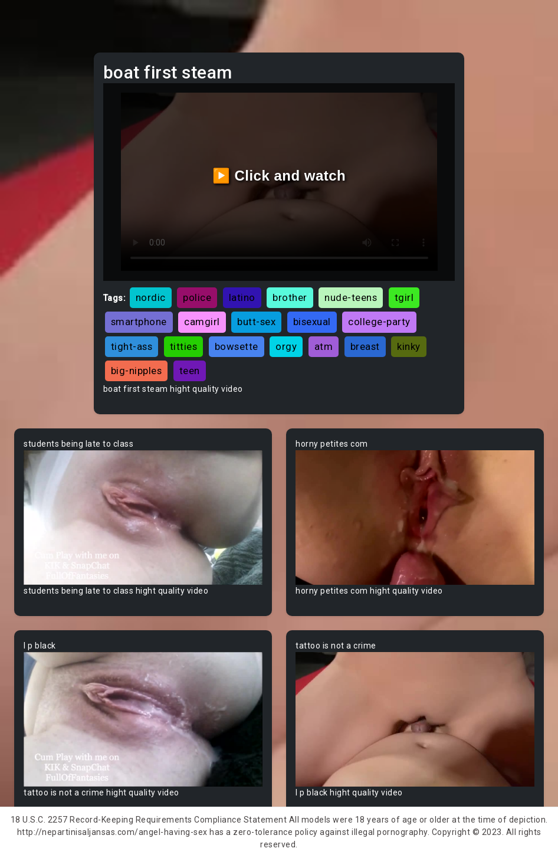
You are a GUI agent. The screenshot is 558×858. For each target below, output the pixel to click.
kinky (409, 346)
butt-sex (256, 322)
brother (290, 297)
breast (365, 346)
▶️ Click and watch (279, 176)
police (197, 297)
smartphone (139, 322)
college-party (379, 322)
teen (189, 370)
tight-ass (132, 346)
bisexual (312, 322)
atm (323, 346)
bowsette (236, 346)
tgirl (404, 297)
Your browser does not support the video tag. (143, 517)
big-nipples (136, 370)
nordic (151, 297)
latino (242, 297)
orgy (286, 346)
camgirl (202, 322)
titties (184, 346)
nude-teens (350, 297)
